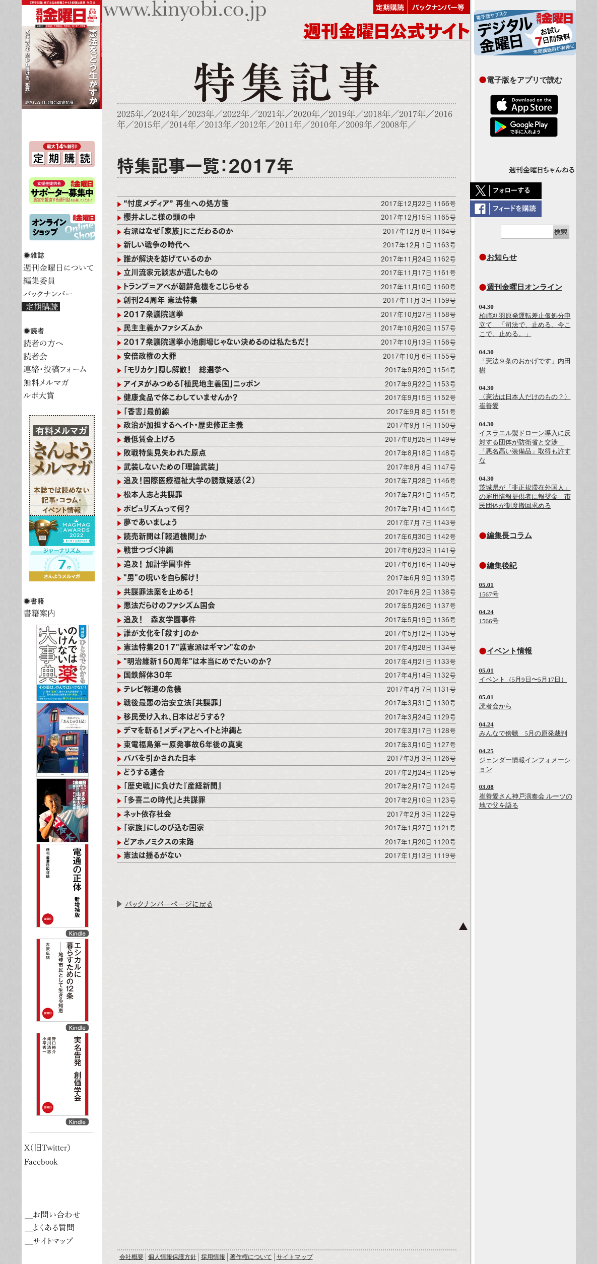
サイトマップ (295, 1256)
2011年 (288, 124)
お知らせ (502, 257)
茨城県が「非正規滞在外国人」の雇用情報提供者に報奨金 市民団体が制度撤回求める (525, 496)
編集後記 (502, 565)
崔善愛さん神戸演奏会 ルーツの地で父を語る (525, 796)
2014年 (182, 124)
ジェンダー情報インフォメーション (525, 760)
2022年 (236, 114)
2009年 (359, 124)
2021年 (271, 114)
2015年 (147, 124)
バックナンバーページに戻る (169, 904)
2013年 (218, 124)
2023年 (200, 114)
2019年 (341, 114)
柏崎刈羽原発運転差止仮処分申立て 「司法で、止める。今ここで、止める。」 (525, 325)
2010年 (323, 124)
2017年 (412, 114)
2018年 (377, 114)
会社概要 (131, 1256)
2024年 (165, 114)
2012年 (253, 124)
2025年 (130, 114)
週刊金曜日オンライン (524, 287)
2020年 (306, 114)
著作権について (251, 1256)
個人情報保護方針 (172, 1256)
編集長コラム (509, 535)
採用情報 (213, 1256)
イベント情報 (509, 650)
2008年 (394, 124)
